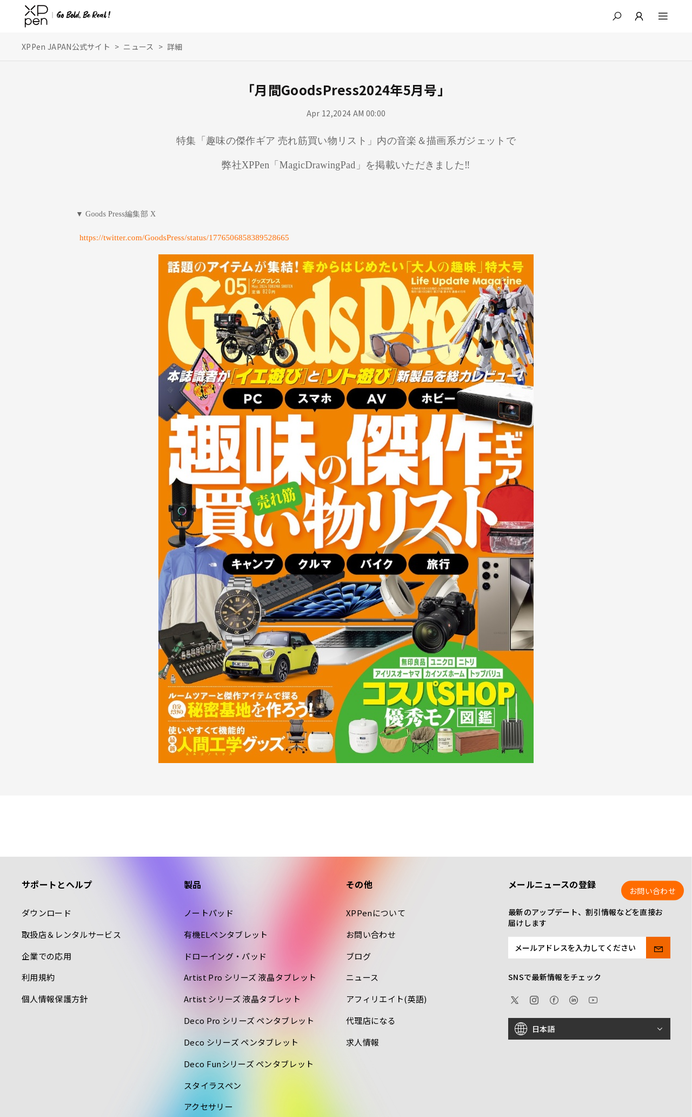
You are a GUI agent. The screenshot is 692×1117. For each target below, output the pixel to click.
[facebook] (554, 998)
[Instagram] (534, 998)
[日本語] (589, 1029)
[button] (617, 16)
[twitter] (514, 998)
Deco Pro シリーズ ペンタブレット (249, 1020)
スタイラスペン (212, 1085)
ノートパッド (209, 912)
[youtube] (593, 998)
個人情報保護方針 (55, 998)
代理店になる (371, 1020)
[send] (658, 947)
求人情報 (362, 1042)
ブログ (358, 956)
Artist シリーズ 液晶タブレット (242, 998)
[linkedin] (573, 998)
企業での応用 (46, 956)
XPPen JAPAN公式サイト (66, 46)
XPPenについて (375, 912)
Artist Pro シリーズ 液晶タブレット (250, 977)
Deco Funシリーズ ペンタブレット (249, 1063)
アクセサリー (208, 1106)
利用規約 (38, 977)
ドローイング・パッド (225, 956)
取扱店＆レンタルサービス (71, 934)
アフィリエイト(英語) (386, 998)
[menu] (656, 16)
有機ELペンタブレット (226, 934)
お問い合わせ (371, 934)
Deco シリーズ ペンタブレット (241, 1042)
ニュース (138, 46)
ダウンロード (46, 912)
